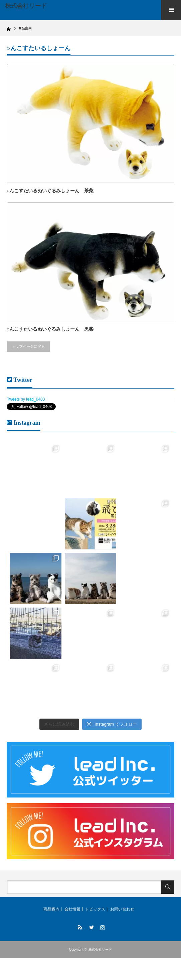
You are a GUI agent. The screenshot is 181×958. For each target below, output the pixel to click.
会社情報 (72, 909)
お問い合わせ (122, 909)
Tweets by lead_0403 (26, 399)
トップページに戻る (28, 346)
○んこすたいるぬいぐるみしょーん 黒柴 (50, 329)
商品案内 (51, 909)
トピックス (95, 909)
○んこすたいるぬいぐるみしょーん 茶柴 (50, 190)
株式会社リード (100, 949)
